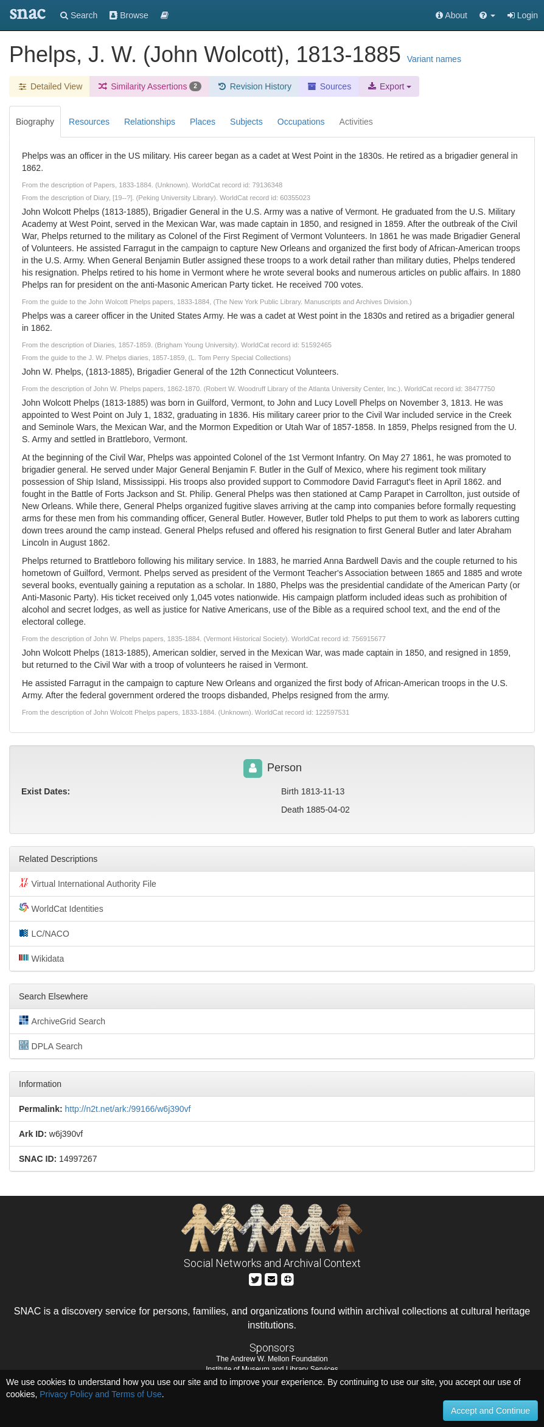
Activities (356, 122)
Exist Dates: (45, 791)
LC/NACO (44, 933)
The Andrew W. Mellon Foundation (271, 1359)
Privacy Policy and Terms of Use (100, 1394)
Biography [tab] (35, 122)
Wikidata (41, 958)
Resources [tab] (89, 122)
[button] (487, 15)
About (451, 15)
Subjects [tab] (246, 122)
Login (522, 15)
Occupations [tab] (301, 122)
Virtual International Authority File (87, 883)
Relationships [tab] (149, 122)
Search (78, 15)
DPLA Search (51, 1045)
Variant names (434, 59)
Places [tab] (202, 122)
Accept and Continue (490, 1410)
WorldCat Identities (61, 908)
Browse (129, 15)
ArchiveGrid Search (62, 1020)
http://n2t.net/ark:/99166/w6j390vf (127, 1109)
